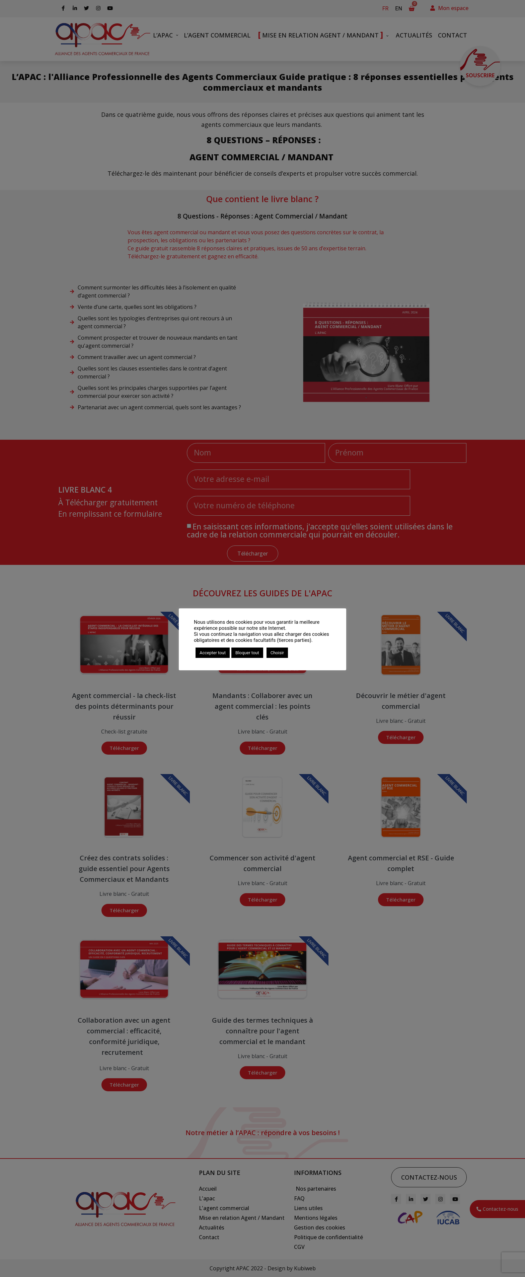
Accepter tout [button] (213, 652)
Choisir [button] (277, 652)
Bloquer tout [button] (247, 652)
